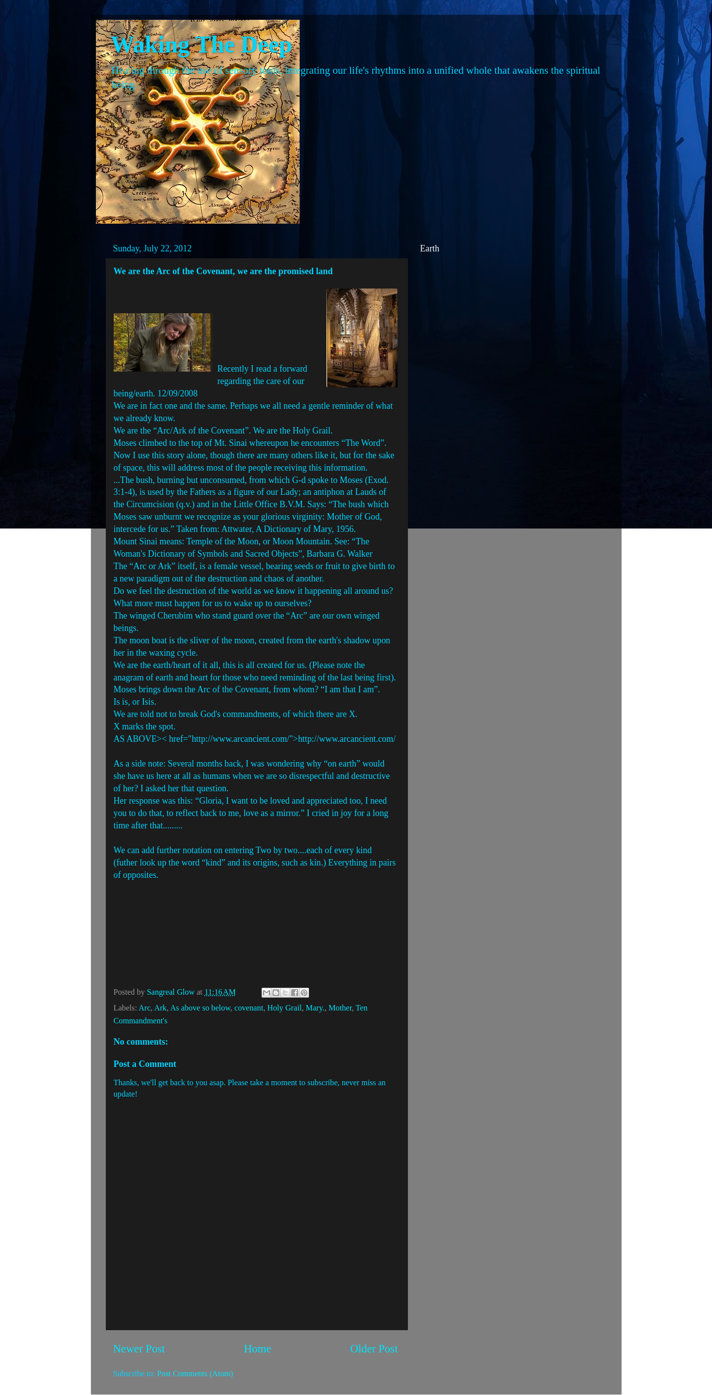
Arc (144, 1008)
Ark (160, 1008)
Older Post (374, 1349)
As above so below (200, 1008)
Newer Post (139, 1349)
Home (257, 1349)
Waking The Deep (201, 44)
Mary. (315, 1008)
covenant (248, 1008)
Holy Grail (284, 1008)
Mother (340, 1008)
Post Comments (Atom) (195, 1373)
